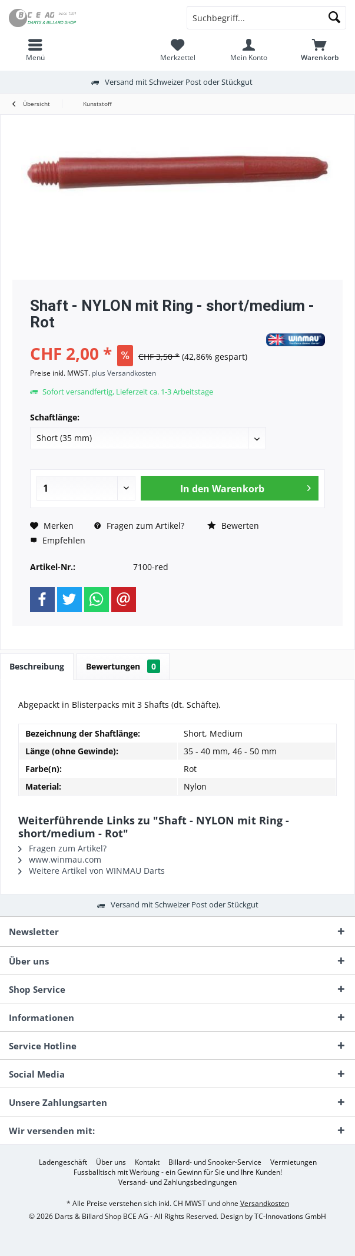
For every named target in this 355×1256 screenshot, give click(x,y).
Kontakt (147, 1162)
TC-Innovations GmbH (290, 1216)
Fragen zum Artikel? (139, 525)
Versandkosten (264, 1203)
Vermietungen (293, 1162)
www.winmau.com (59, 859)
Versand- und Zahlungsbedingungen (177, 1182)
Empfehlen (57, 540)
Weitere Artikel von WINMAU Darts (91, 870)
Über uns (111, 1162)
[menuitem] (35, 50)
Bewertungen (123, 666)
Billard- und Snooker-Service (214, 1162)
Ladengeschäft (63, 1162)
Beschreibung (36, 666)
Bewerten (233, 525)
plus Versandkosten (124, 373)
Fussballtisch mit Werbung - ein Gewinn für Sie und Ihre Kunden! (178, 1172)
